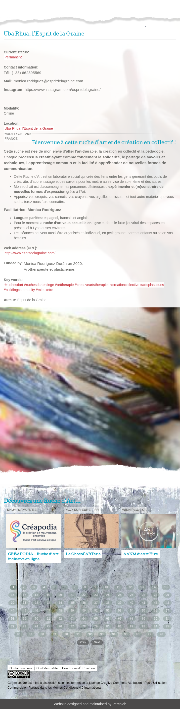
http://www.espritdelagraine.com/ (30, 253)
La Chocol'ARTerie (83, 554)
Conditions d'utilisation (78, 668)
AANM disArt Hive (140, 554)
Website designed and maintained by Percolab (90, 704)
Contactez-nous (21, 668)
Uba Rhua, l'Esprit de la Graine (29, 128)
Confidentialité (47, 668)
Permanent (13, 57)
